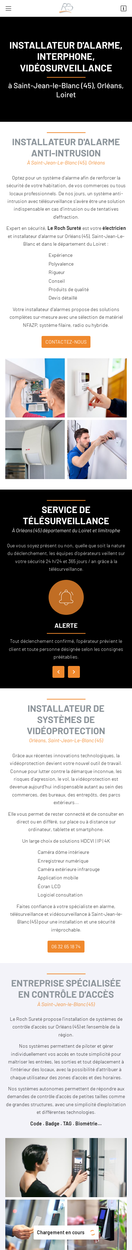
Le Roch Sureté (64, 228)
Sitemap (66, 1229)
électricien (114, 228)
